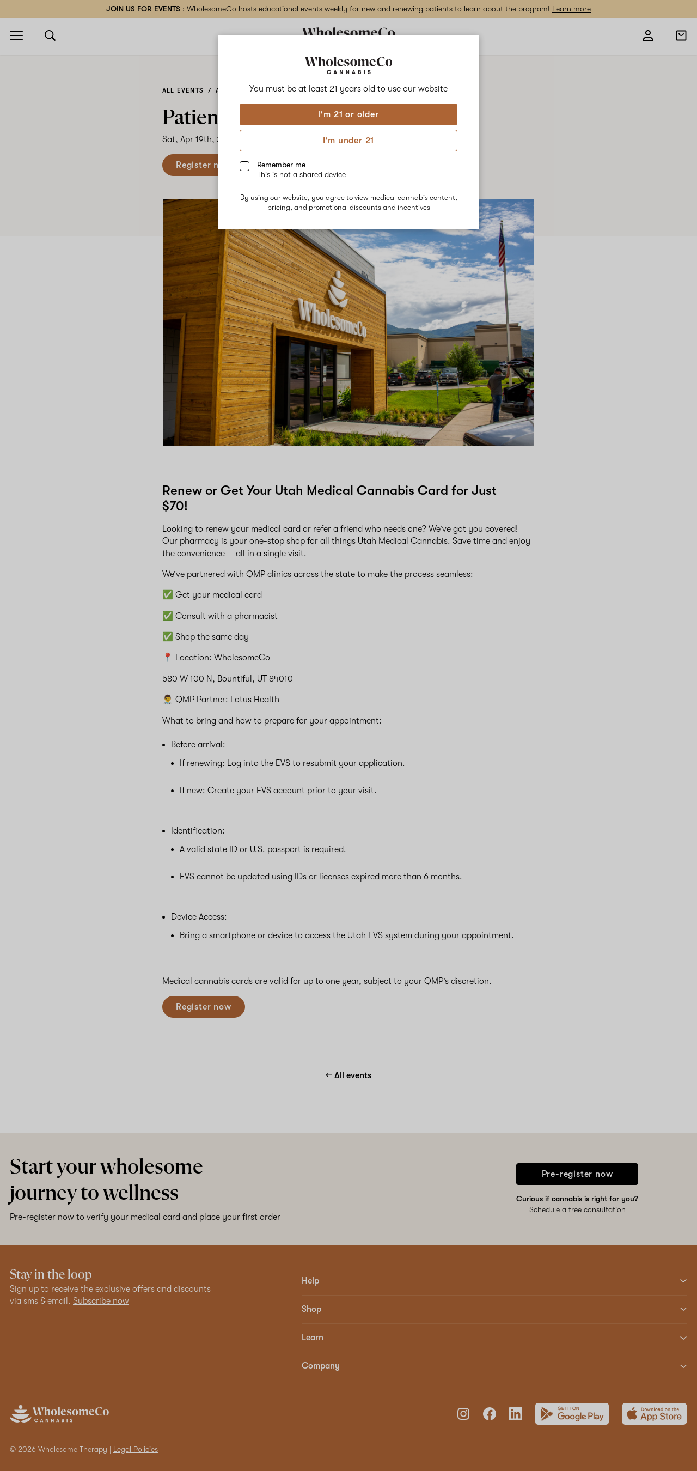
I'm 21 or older (349, 114)
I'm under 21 (349, 140)
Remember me (301, 169)
